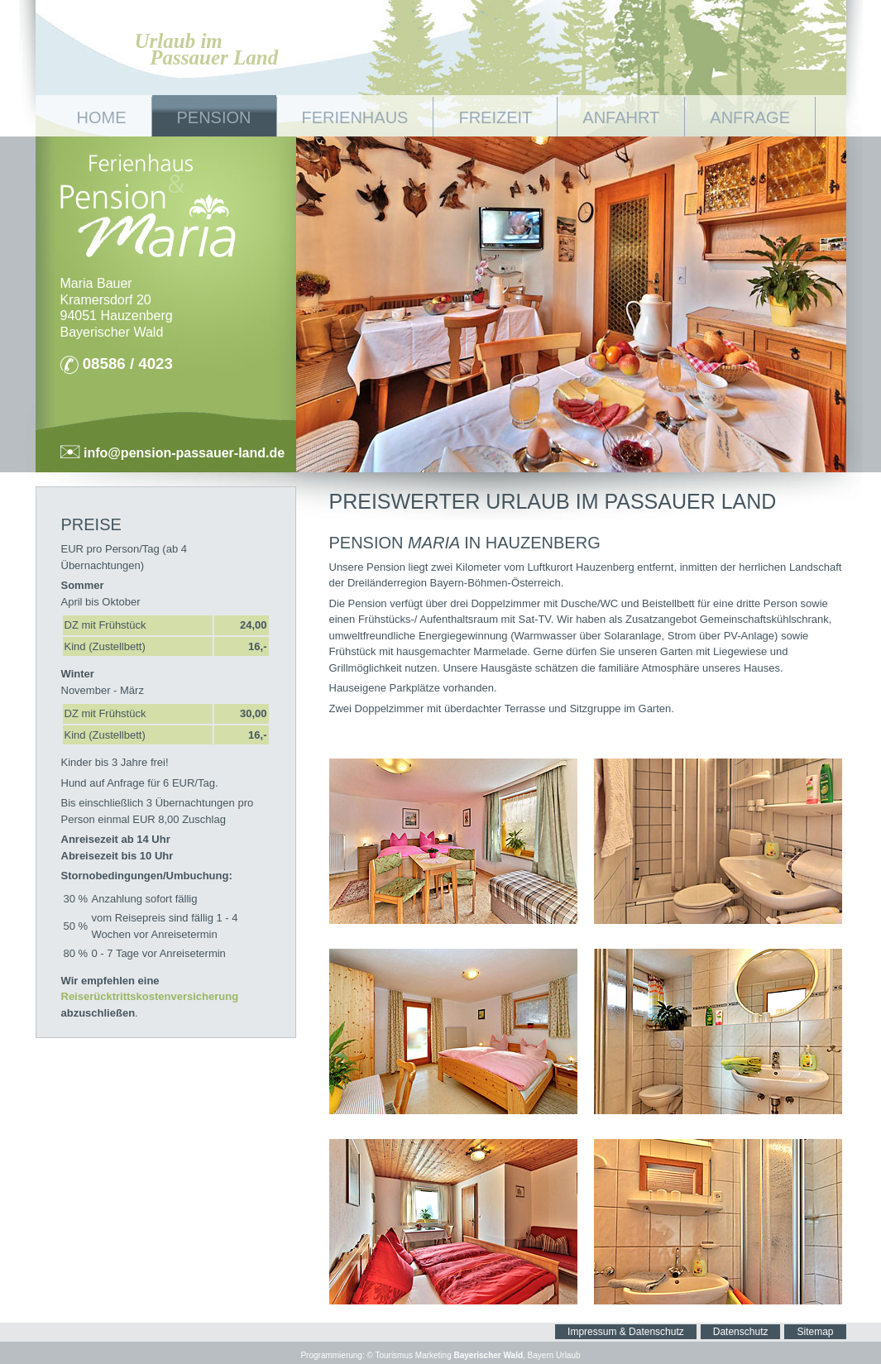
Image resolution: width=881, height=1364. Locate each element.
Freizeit (495, 117)
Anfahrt (620, 117)
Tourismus (394, 1355)
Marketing (433, 1355)
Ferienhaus (355, 117)
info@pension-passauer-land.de (182, 453)
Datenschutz (740, 1332)
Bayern (541, 1355)
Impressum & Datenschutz (625, 1332)
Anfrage (750, 117)
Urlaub (568, 1355)
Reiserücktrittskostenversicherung (150, 996)
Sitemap (815, 1332)
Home (102, 117)
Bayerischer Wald (488, 1355)
